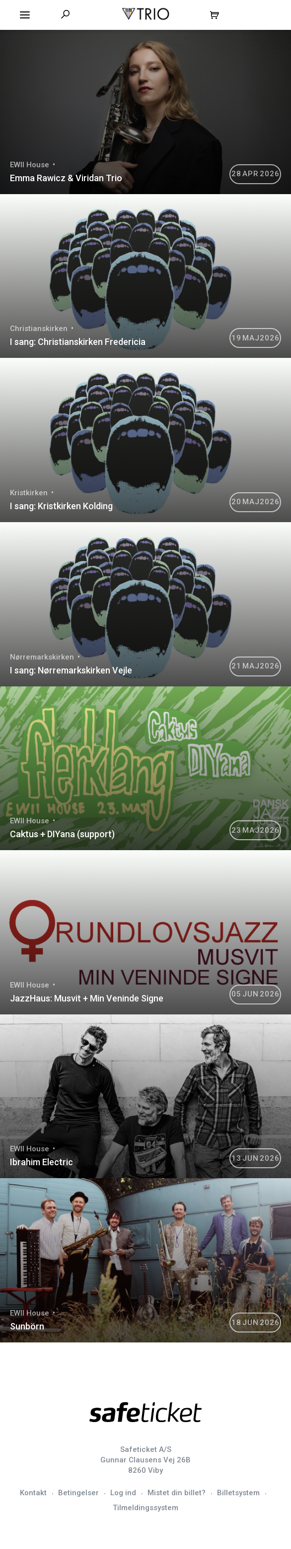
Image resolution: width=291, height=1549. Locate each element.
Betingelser (78, 1492)
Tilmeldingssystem (145, 1507)
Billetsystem (238, 1492)
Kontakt (33, 1492)
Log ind (123, 1492)
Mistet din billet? (176, 1492)
